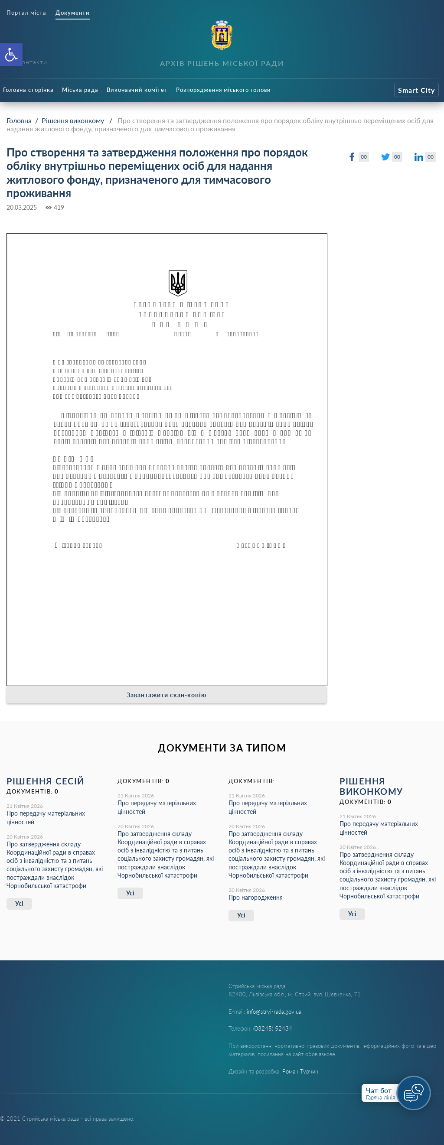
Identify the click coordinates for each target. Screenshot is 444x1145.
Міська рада (80, 89)
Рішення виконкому (73, 120)
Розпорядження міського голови (223, 89)
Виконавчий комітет (137, 89)
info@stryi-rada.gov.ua (274, 1011)
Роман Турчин (300, 1071)
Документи (73, 13)
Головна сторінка (28, 89)
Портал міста (26, 13)
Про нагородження (256, 897)
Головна (19, 120)
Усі (19, 903)
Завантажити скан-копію (166, 695)
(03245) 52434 (272, 1028)
